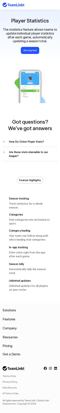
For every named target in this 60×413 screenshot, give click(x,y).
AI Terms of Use (10, 393)
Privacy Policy (10, 381)
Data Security (10, 387)
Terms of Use (9, 376)
